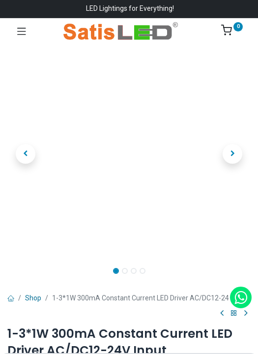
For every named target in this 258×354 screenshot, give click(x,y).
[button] (25, 154)
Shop (33, 298)
